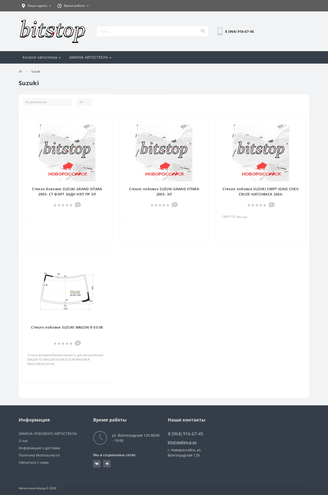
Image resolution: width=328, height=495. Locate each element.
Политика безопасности (39, 455)
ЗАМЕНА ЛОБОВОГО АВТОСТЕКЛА (48, 433)
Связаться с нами (34, 462)
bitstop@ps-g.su (182, 442)
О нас (23, 440)
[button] (36, 5)
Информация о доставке (39, 448)
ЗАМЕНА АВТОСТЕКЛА (90, 57)
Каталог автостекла (42, 57)
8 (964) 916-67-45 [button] (185, 434)
